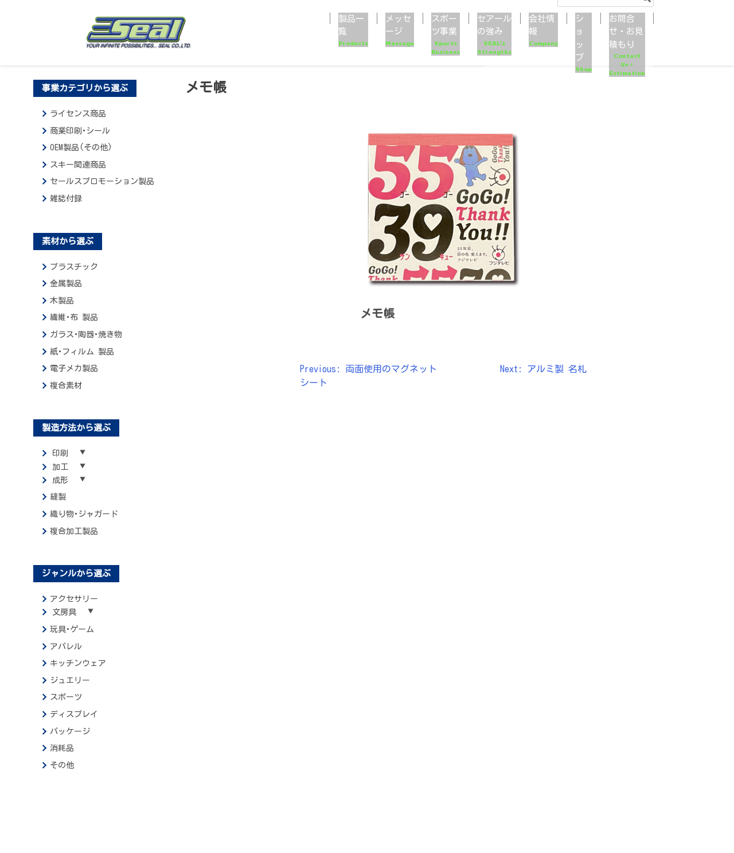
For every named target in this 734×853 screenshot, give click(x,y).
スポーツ (66, 708)
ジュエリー (70, 691)
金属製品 (66, 283)
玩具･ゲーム (72, 640)
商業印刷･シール (80, 131)
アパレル (66, 657)
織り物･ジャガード (84, 521)
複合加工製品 (74, 538)
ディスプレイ (74, 725)
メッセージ (291, 40)
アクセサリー (74, 606)
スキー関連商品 (78, 165)
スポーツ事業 (349, 40)
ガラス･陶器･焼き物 (86, 334)
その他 (62, 776)
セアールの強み (423, 40)
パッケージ (70, 742)
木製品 (62, 301)
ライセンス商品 (78, 114)
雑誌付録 (66, 198)
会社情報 (487, 40)
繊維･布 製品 (74, 317)
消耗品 (62, 759)
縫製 (58, 504)
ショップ (534, 40)
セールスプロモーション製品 (102, 181)
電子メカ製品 (74, 368)
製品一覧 (240, 40)
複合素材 (66, 385)
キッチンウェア (78, 674)
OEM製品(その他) (81, 147)
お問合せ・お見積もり (604, 40)
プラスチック (74, 267)
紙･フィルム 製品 (82, 352)
